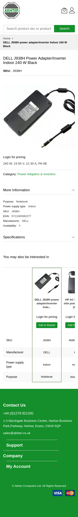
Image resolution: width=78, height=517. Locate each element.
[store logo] (11, 10)
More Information (16, 190)
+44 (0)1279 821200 (18, 413)
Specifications (14, 237)
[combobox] (28, 28)
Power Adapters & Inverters (36, 174)
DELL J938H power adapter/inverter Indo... (47, 303)
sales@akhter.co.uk (16, 433)
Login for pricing (14, 157)
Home (6, 38)
